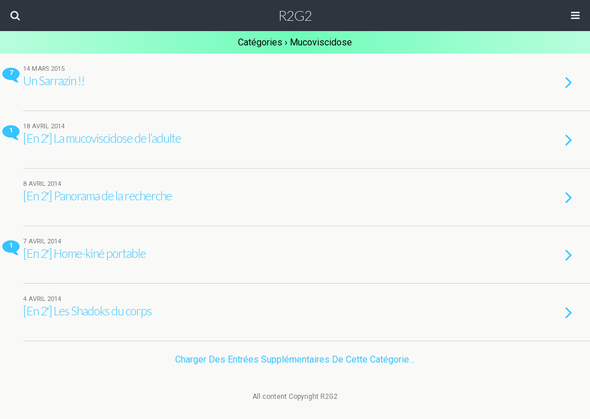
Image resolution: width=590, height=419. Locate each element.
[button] (15, 15)
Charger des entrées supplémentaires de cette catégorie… (295, 359)
